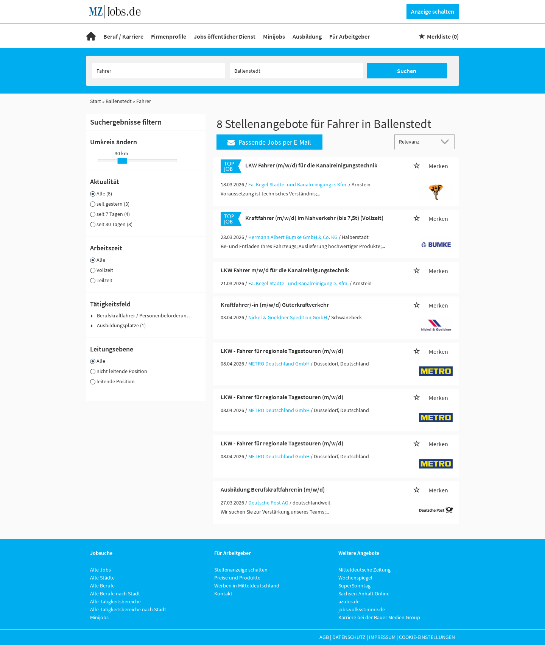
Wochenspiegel (355, 577)
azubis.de (349, 601)
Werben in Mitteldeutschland (246, 585)
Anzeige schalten (432, 11)
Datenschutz (349, 637)
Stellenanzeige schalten (241, 569)
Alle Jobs (100, 569)
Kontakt (223, 593)
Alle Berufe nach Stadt (115, 593)
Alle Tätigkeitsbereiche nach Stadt (128, 609)
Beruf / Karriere (123, 36)
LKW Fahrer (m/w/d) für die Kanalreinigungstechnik (311, 165)
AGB (324, 637)
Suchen (406, 71)
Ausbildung (307, 36)
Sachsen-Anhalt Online (363, 593)
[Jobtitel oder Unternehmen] (158, 70)
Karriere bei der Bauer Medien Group (379, 617)
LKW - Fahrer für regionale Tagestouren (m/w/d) (282, 351)
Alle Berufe (102, 585)
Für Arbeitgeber (349, 36)
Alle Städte (102, 577)
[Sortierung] (417, 141)
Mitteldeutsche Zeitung (364, 569)
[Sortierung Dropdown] (446, 141)
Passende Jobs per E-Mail (269, 142)
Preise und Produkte (237, 577)
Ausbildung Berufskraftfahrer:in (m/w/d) (273, 489)
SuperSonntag (354, 585)
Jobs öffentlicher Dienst (224, 36)
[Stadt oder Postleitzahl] (296, 70)
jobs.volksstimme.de (361, 609)
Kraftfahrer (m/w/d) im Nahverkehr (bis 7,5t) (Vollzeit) (314, 218)
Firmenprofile (168, 36)
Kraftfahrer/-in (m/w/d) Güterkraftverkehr (275, 304)
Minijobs (274, 36)
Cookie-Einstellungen (427, 637)
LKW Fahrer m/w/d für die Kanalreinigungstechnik (285, 270)
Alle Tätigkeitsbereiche (115, 601)
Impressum (382, 637)
